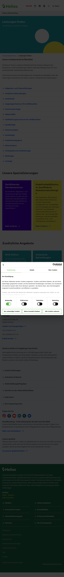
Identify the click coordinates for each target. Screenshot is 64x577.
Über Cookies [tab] (52, 270)
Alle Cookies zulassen (52, 311)
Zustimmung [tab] (11, 270)
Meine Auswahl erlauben (32, 311)
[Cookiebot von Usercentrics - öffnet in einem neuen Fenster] (54, 264)
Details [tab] (32, 270)
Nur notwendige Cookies (12, 311)
